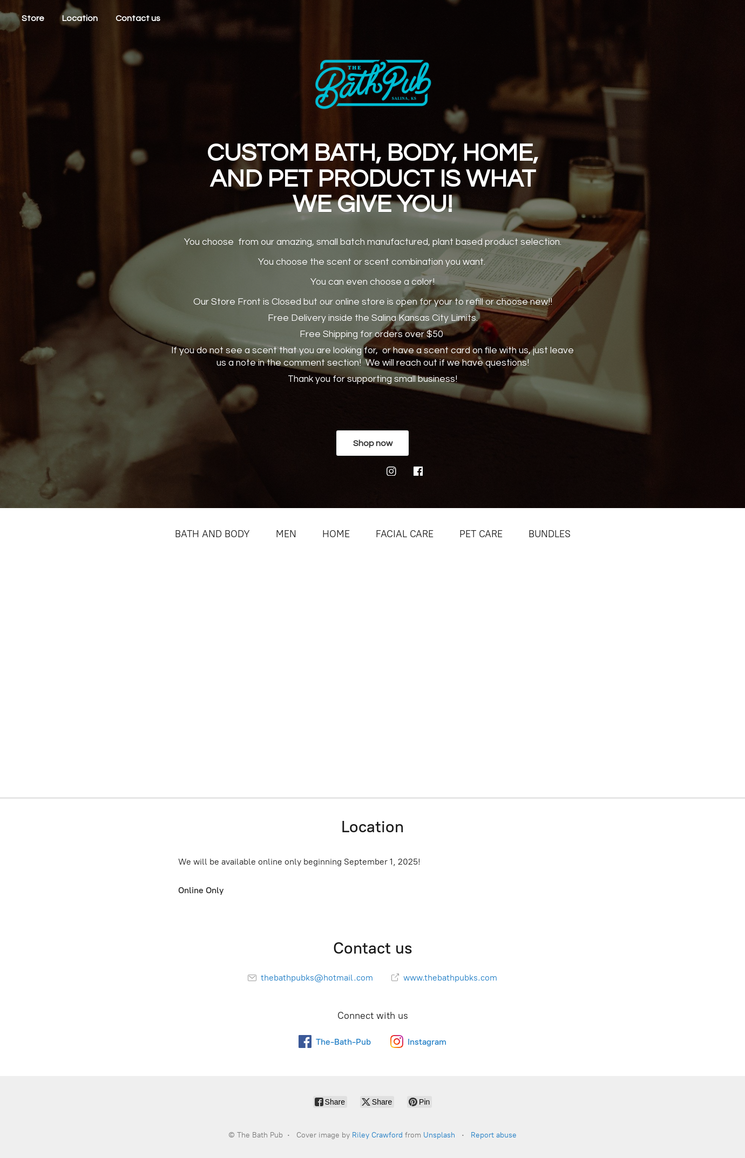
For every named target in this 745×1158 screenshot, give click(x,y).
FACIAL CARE (405, 534)
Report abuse (494, 1135)
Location (80, 18)
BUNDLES (550, 534)
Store (33, 18)
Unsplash (439, 1135)
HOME (336, 534)
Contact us (138, 18)
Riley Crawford (377, 1135)
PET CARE (481, 534)
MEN (286, 534)
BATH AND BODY (212, 534)
